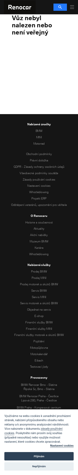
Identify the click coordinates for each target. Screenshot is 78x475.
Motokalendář (39, 354)
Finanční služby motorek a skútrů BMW (39, 335)
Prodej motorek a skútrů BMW (39, 284)
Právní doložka (39, 160)
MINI (39, 137)
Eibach (39, 360)
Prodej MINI (39, 277)
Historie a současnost (39, 222)
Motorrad (39, 143)
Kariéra (39, 247)
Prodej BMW (39, 271)
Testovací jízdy (39, 366)
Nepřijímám (39, 466)
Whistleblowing (39, 192)
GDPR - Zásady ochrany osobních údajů (39, 166)
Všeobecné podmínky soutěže (39, 173)
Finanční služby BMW (39, 322)
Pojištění (38, 341)
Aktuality (39, 228)
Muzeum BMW (39, 241)
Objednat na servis (39, 309)
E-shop (39, 316)
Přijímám (39, 456)
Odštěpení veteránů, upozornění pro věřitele (39, 204)
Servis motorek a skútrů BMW (39, 303)
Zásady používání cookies (39, 179)
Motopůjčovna (39, 347)
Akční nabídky (39, 235)
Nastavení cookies (38, 185)
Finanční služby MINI (39, 328)
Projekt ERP (39, 198)
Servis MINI (39, 297)
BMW (39, 130)
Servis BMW (39, 290)
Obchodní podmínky (39, 154)
